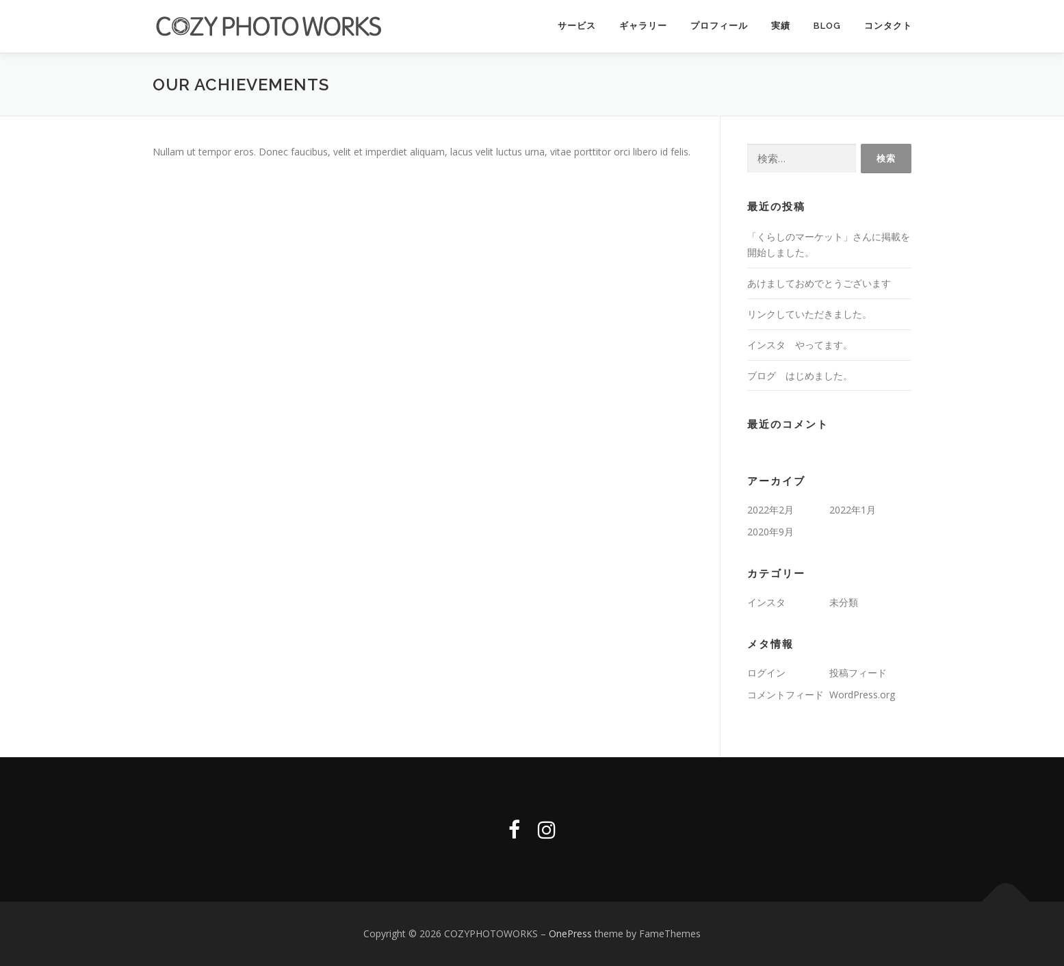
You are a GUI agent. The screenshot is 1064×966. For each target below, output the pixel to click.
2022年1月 (852, 510)
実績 (780, 26)
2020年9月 (770, 532)
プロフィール (719, 26)
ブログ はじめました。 (800, 375)
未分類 (843, 602)
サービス (577, 26)
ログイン (766, 673)
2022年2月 (770, 510)
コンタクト (888, 26)
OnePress (570, 934)
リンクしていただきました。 (809, 314)
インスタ (766, 602)
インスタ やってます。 (800, 345)
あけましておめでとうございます (819, 283)
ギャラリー (643, 26)
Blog (827, 26)
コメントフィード (785, 694)
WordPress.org (862, 694)
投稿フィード (858, 673)
